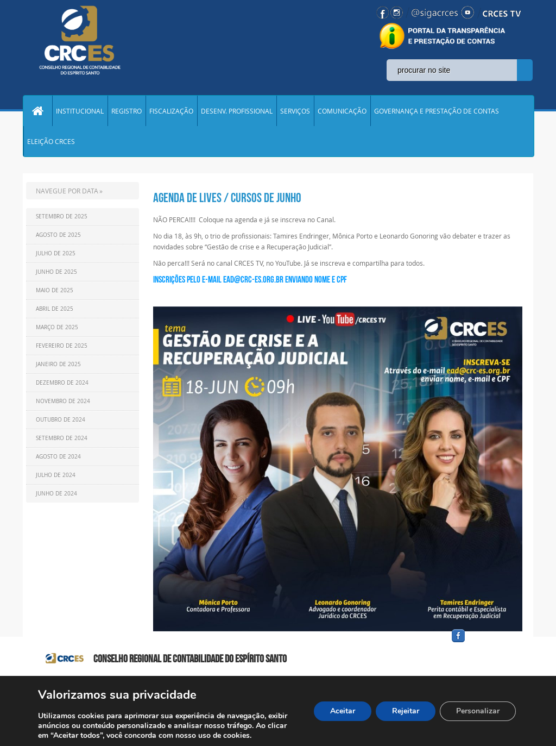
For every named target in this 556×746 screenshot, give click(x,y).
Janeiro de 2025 (58, 364)
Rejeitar (405, 711)
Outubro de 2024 (60, 419)
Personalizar (478, 711)
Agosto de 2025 (58, 235)
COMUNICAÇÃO (342, 110)
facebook (484, 642)
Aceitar (342, 711)
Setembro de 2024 (61, 438)
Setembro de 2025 (61, 216)
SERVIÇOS (295, 110)
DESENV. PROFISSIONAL (237, 110)
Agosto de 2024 (58, 456)
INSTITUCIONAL (80, 110)
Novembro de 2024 (63, 401)
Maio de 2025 (54, 290)
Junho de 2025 (56, 271)
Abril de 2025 (54, 308)
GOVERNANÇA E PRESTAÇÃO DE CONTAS (436, 110)
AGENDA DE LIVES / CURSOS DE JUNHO (227, 198)
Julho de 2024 (55, 475)
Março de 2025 (57, 327)
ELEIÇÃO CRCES (51, 141)
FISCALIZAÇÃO (171, 110)
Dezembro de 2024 (62, 382)
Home (37, 111)
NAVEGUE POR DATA (67, 190)
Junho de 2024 (56, 493)
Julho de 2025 (55, 253)
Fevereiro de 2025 (61, 345)
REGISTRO (126, 110)
